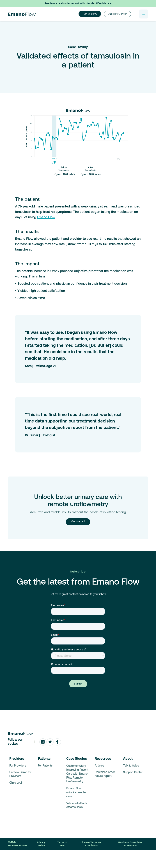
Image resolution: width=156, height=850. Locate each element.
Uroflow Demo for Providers (20, 774)
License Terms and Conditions (91, 844)
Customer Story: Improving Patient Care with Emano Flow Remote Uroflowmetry (77, 774)
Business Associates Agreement (130, 844)
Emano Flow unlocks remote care (76, 792)
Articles (99, 765)
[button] (143, 14)
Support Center (133, 772)
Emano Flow (46, 217)
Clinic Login (16, 782)
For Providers (17, 765)
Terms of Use (62, 844)
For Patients (45, 765)
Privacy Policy (41, 844)
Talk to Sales (89, 14)
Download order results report (105, 774)
